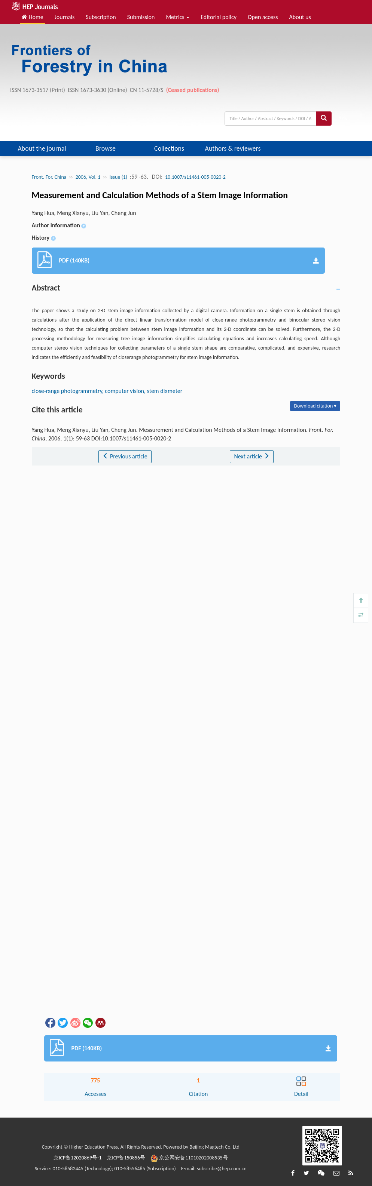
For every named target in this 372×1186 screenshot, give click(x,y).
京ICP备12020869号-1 (77, 1158)
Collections (169, 148)
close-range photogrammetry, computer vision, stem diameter (107, 390)
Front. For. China (49, 177)
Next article (251, 456)
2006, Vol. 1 (88, 177)
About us (300, 17)
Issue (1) (119, 177)
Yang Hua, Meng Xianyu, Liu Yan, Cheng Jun (84, 212)
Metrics (177, 17)
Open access (263, 17)
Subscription (101, 17)
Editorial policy (219, 17)
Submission (141, 17)
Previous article (125, 456)
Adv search (346, 120)
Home (32, 17)
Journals (65, 17)
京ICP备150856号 (126, 1158)
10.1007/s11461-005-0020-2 (195, 177)
